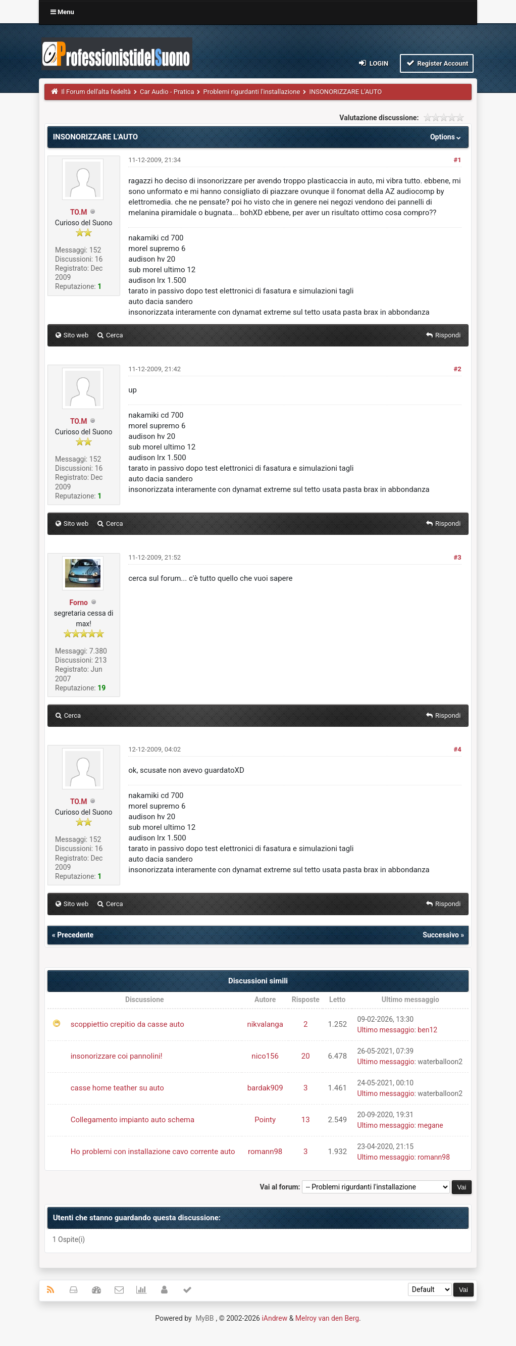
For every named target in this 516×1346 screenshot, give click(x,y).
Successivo (441, 935)
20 (305, 1056)
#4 (457, 749)
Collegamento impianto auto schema (133, 1119)
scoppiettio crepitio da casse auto (127, 1024)
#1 (457, 160)
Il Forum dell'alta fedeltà (96, 91)
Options (446, 137)
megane (430, 1125)
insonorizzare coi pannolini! (117, 1056)
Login (372, 63)
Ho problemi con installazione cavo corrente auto (153, 1151)
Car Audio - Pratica (167, 91)
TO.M (78, 212)
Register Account (437, 63)
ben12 (427, 1030)
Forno (79, 603)
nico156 (265, 1056)
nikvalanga (265, 1024)
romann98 (265, 1151)
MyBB (204, 1318)
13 (305, 1119)
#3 (457, 557)
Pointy (265, 1119)
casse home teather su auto (117, 1087)
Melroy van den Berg (327, 1318)
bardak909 (265, 1087)
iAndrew (274, 1318)
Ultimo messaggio (385, 1030)
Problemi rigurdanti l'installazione (251, 91)
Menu (62, 12)
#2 (457, 369)
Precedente (75, 935)
